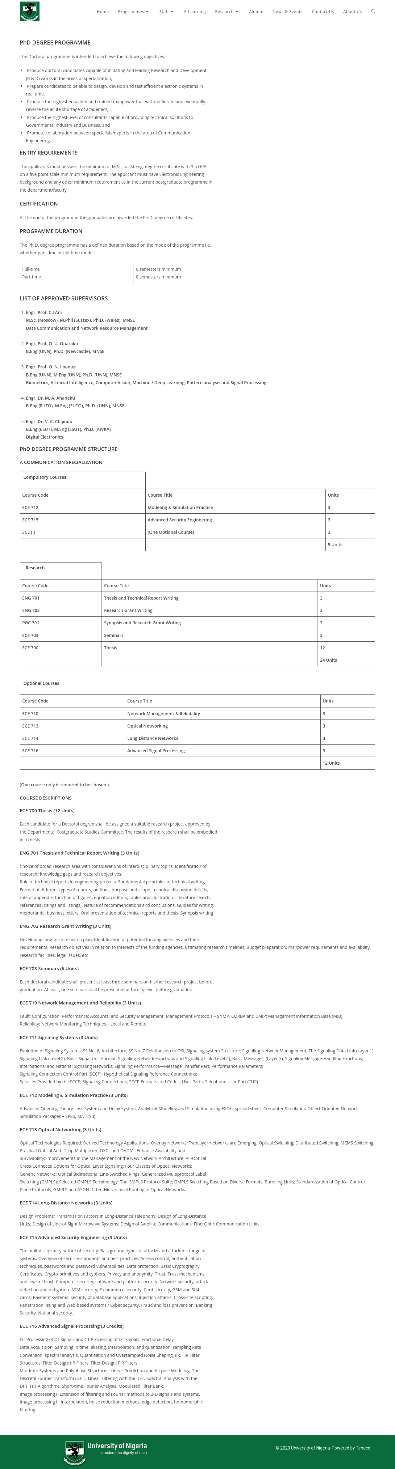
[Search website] (373, 11)
